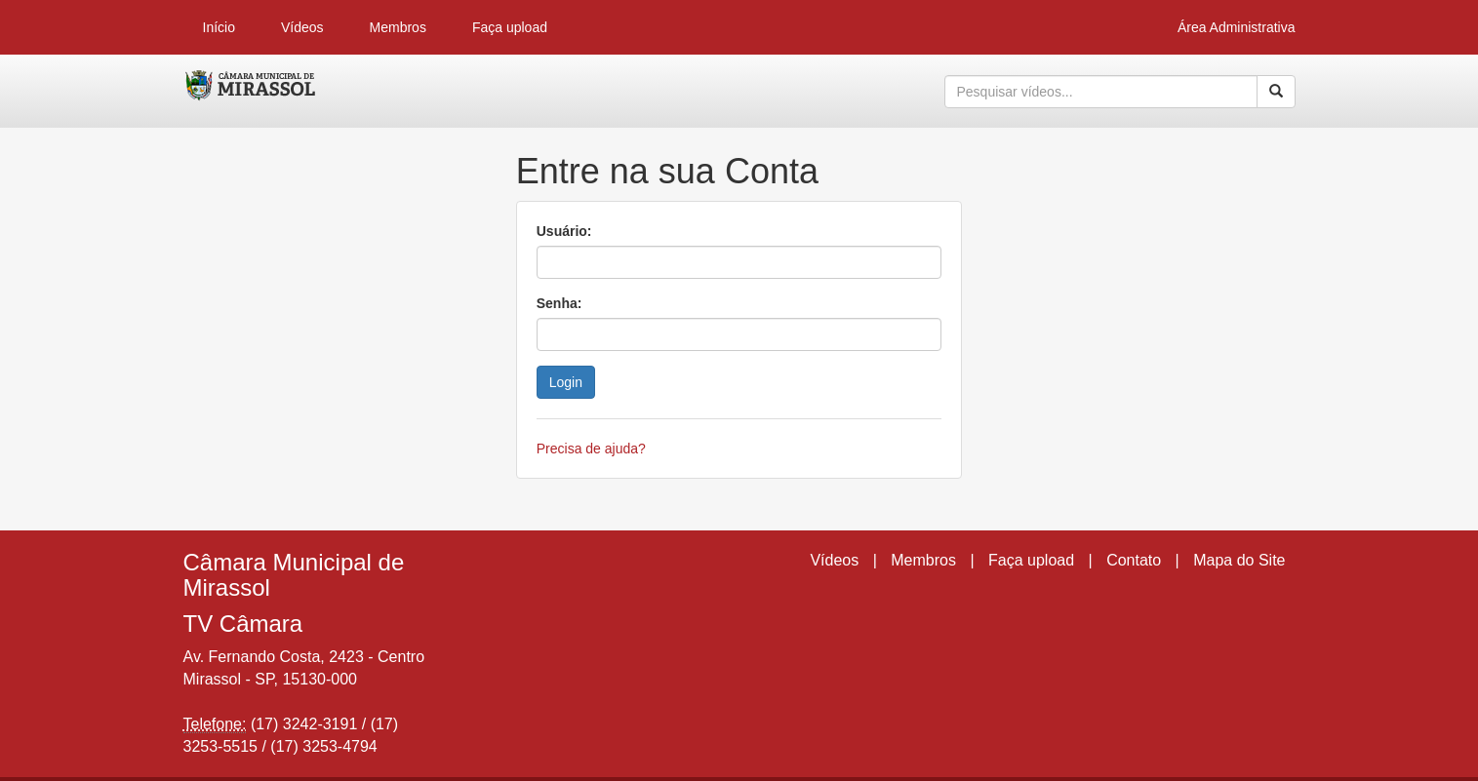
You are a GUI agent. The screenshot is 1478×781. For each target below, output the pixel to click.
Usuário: (564, 231)
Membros (398, 27)
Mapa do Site (1239, 560)
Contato (1133, 560)
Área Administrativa (1237, 27)
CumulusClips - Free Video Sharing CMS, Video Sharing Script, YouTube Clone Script (251, 91)
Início (219, 27)
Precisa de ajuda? (591, 448)
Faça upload (509, 27)
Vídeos (302, 27)
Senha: (559, 303)
